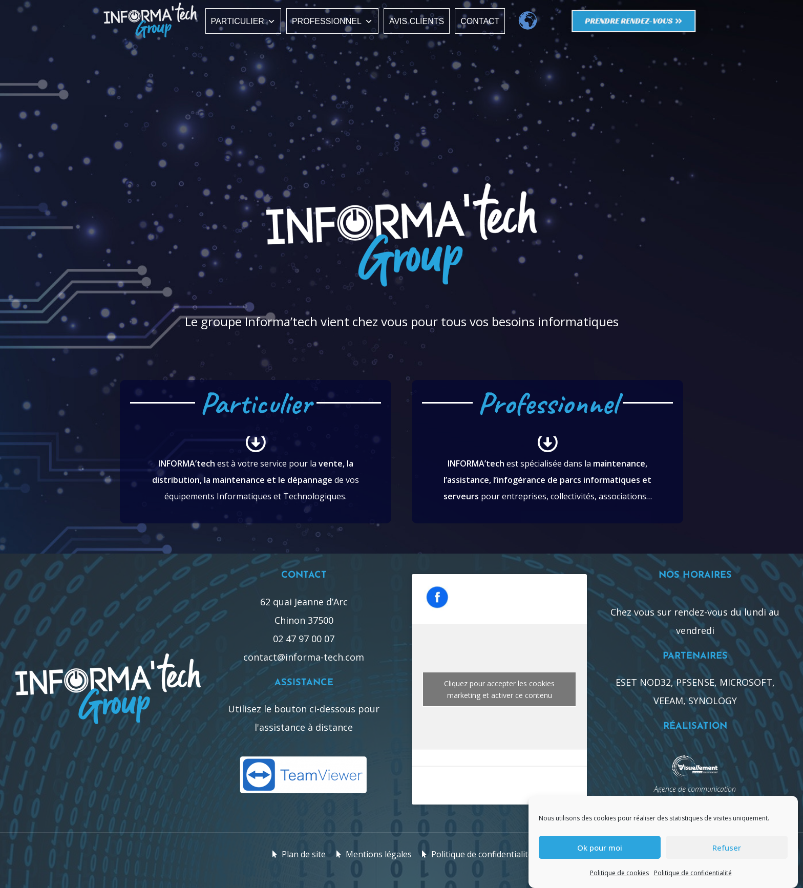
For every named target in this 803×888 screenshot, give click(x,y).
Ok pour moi (599, 847)
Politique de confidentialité (693, 873)
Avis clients (416, 21)
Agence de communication (695, 789)
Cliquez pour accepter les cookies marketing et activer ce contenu (499, 689)
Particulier (243, 21)
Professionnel (332, 21)
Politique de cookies (619, 873)
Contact (479, 21)
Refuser (726, 847)
